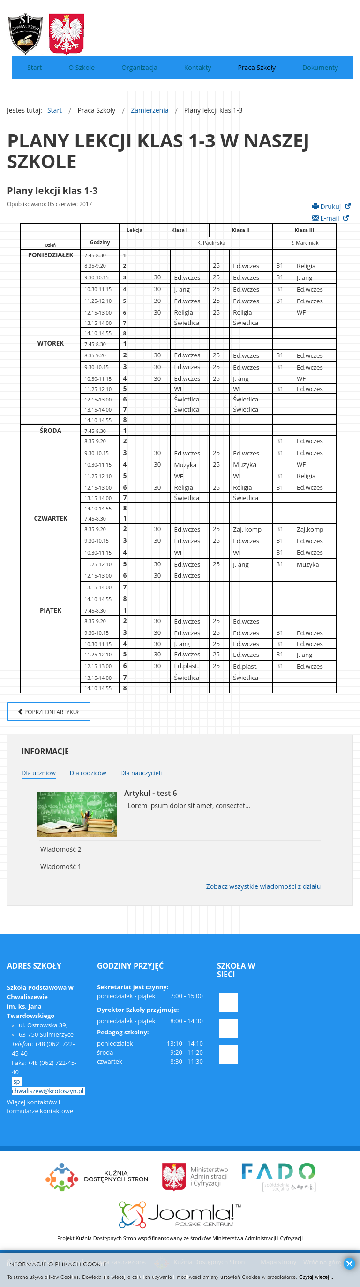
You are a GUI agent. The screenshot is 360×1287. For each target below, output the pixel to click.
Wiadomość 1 (61, 866)
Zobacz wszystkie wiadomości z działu (263, 886)
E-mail (326, 218)
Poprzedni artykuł (48, 712)
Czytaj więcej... (316, 1276)
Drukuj (327, 206)
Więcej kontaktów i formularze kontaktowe (40, 1106)
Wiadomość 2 (61, 849)
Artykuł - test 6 (150, 793)
